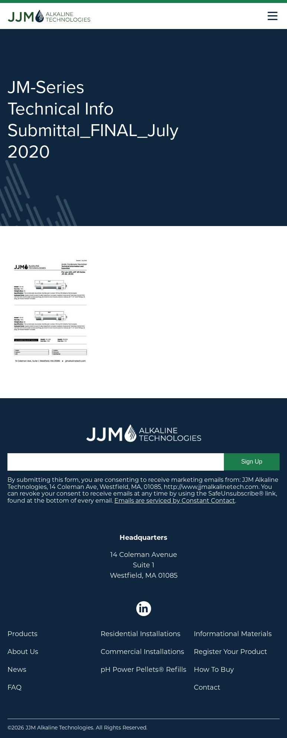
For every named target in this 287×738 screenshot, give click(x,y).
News (16, 670)
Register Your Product (230, 652)
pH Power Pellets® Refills (143, 670)
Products (22, 634)
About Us (22, 652)
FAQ (14, 687)
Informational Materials (233, 634)
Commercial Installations (142, 652)
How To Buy (214, 670)
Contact (207, 687)
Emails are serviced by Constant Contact (174, 500)
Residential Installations (140, 634)
